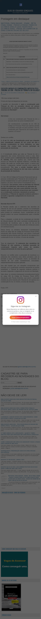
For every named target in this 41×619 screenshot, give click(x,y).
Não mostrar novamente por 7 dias (20, 321)
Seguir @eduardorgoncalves (20, 317)
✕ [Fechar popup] (36, 296)
